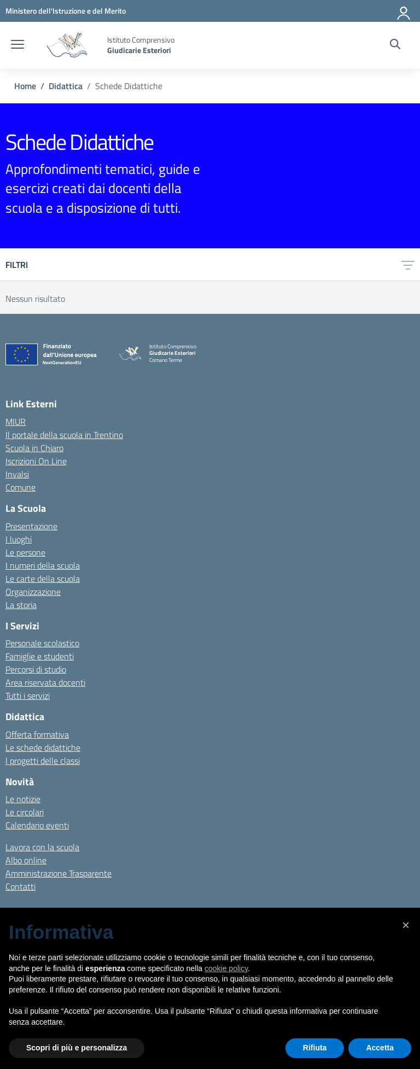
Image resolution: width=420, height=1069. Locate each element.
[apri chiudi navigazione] (17, 45)
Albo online (25, 860)
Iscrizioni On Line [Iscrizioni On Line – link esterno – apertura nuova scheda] (36, 461)
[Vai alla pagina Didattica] (66, 85)
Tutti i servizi (27, 695)
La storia (21, 604)
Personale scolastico (42, 643)
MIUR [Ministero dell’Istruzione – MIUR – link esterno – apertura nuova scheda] (15, 421)
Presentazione (31, 526)
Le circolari (24, 812)
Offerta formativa (37, 734)
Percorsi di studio (35, 669)
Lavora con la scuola (42, 847)
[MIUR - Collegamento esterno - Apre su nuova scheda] (65, 10)
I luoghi (18, 539)
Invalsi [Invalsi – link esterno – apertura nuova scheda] (17, 474)
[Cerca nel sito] (395, 45)
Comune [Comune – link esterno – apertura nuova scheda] (20, 487)
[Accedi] (404, 11)
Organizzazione (33, 591)
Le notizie (22, 798)
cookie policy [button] (226, 968)
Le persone (25, 552)
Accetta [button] (380, 1047)
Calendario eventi (37, 825)
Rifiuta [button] (315, 1047)
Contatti (20, 886)
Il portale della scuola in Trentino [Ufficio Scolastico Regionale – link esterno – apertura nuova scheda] (64, 434)
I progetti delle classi (42, 760)
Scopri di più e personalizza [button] (76, 1047)
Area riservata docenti (45, 682)
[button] (406, 925)
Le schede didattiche (42, 747)
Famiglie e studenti (39, 656)
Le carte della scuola (42, 578)
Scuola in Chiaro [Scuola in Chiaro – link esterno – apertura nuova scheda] (34, 447)
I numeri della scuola (42, 565)
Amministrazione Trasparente (58, 873)
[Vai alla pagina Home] (25, 85)
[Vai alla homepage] (67, 45)
